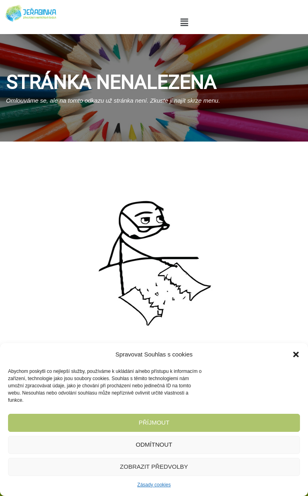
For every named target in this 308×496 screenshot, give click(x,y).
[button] (296, 354)
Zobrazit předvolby (154, 466)
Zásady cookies (153, 485)
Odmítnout (154, 444)
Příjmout (154, 422)
